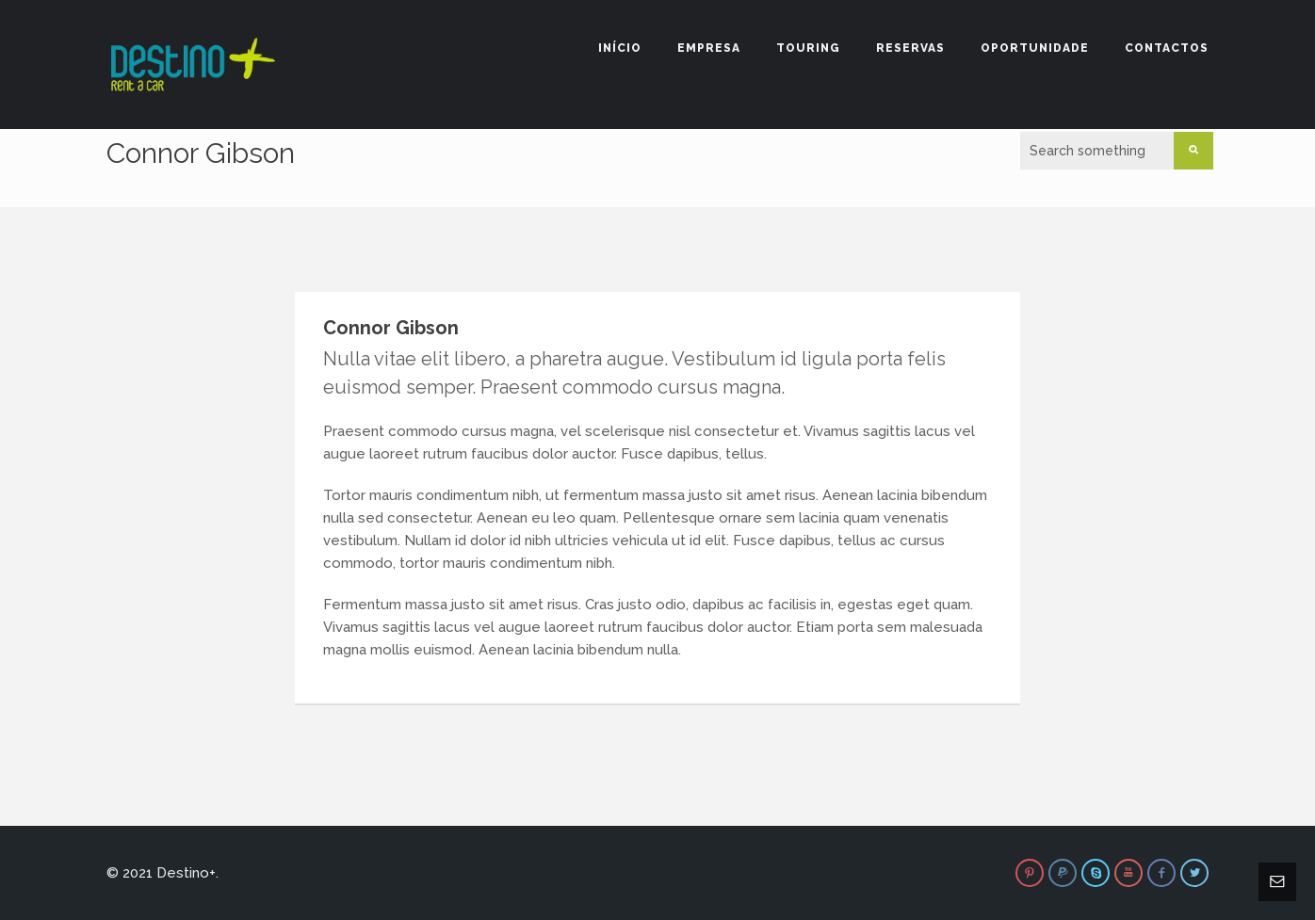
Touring (808, 48)
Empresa (708, 48)
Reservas (910, 48)
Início (619, 48)
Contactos (1167, 48)
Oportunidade (1035, 48)
